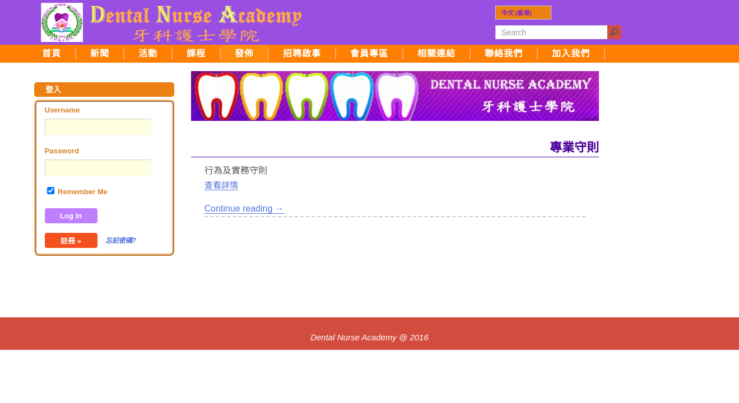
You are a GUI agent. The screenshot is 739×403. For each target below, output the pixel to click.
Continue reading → (244, 208)
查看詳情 (221, 185)
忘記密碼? (120, 241)
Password (62, 151)
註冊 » (71, 241)
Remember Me (77, 191)
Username (62, 110)
